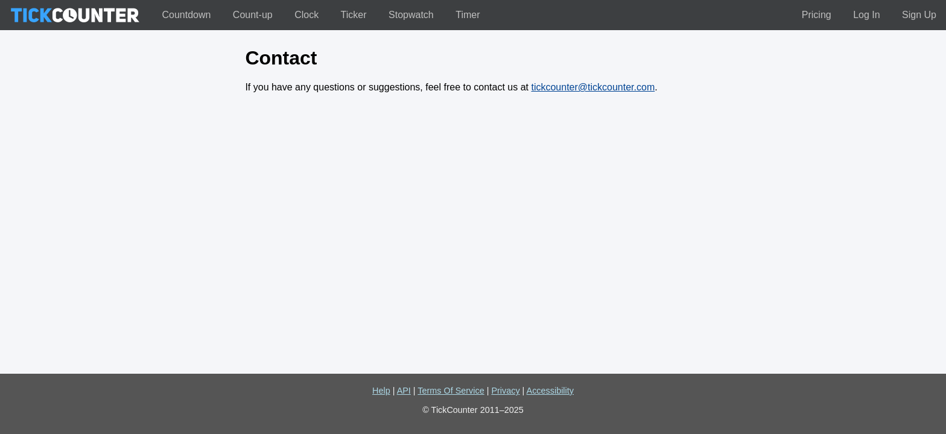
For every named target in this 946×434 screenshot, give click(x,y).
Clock (306, 15)
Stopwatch (411, 15)
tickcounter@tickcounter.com (593, 87)
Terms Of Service (450, 390)
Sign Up (919, 15)
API (404, 390)
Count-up (253, 15)
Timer (468, 15)
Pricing (816, 15)
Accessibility (550, 390)
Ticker (354, 15)
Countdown (186, 15)
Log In (866, 15)
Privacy (505, 390)
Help (381, 390)
